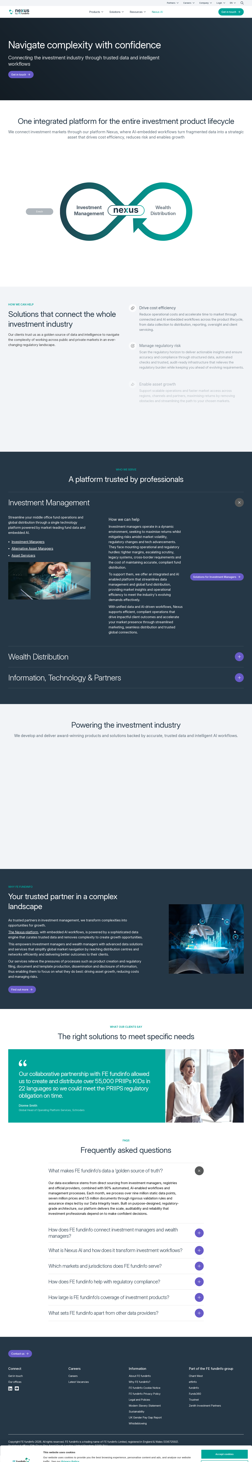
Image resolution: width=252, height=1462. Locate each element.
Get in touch (231, 12)
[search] (242, 3)
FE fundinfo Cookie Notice (144, 1394)
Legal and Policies (139, 1406)
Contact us (20, 1360)
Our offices (14, 1388)
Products (96, 12)
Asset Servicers (23, 555)
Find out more (22, 996)
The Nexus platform (23, 939)
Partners (173, 2)
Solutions (116, 12)
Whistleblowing (138, 1429)
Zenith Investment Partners (205, 1412)
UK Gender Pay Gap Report (145, 1424)
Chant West (196, 1382)
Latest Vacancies (78, 1388)
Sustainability (136, 1418)
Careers (189, 2)
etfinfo (193, 1388)
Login (221, 2)
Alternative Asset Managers (32, 548)
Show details (51, 1455)
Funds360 (195, 1400)
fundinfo (194, 1394)
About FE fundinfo (140, 1382)
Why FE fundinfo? (139, 1388)
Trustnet (194, 1406)
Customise (224, 1449)
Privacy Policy (70, 1446)
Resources (138, 12)
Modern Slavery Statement (145, 1412)
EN (233, 2)
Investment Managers (28, 542)
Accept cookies (224, 1439)
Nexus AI (157, 12)
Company (206, 2)
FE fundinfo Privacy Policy (145, 1400)
